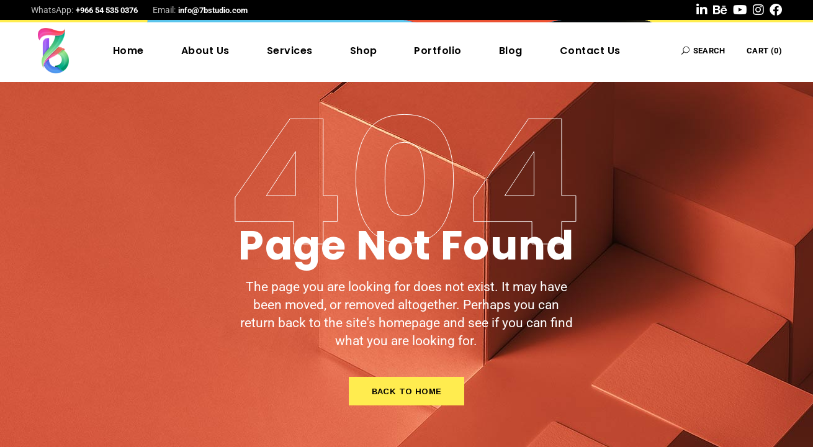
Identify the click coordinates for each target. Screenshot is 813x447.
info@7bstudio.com (213, 10)
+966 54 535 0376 (107, 10)
